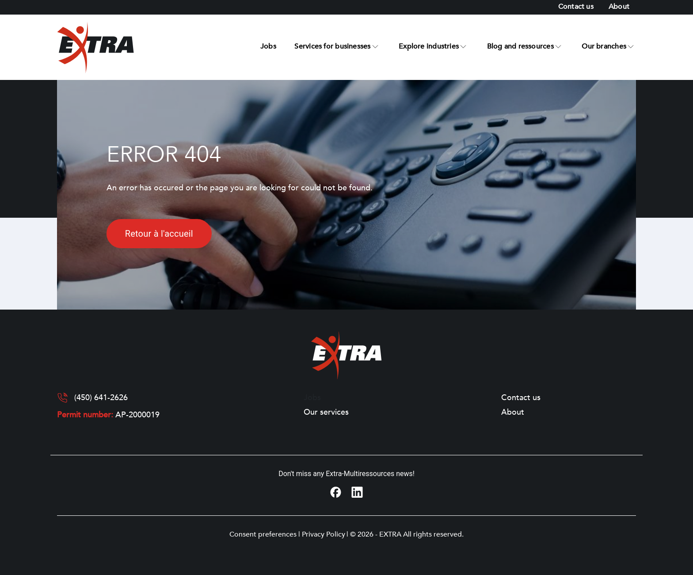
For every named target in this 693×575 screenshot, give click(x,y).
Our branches (604, 46)
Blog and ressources (520, 46)
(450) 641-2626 (101, 398)
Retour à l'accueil (159, 233)
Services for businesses (332, 46)
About (619, 6)
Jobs (268, 46)
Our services (326, 412)
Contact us (576, 6)
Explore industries (429, 46)
